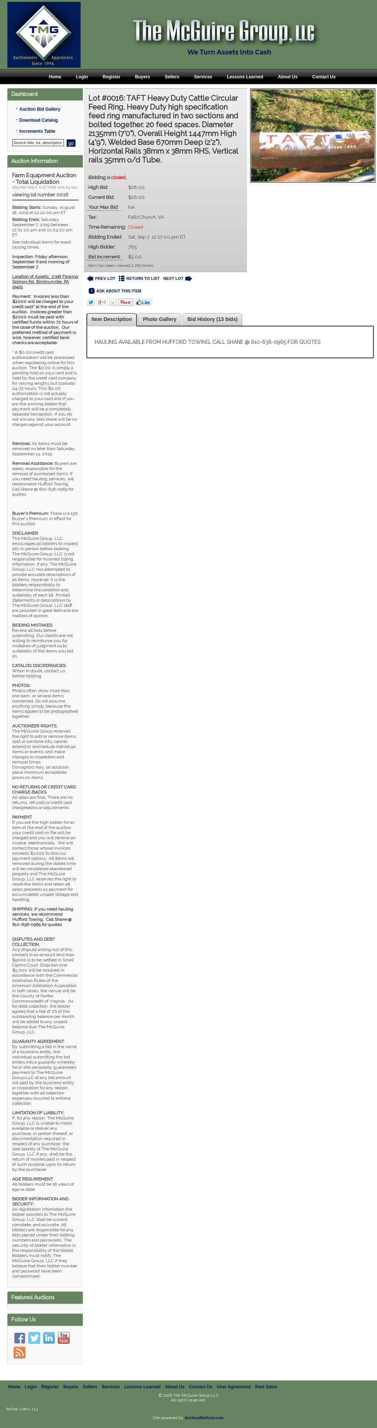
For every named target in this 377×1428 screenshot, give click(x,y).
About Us (287, 76)
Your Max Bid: (103, 207)
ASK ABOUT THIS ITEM (115, 291)
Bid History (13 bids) (212, 319)
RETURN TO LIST (139, 278)
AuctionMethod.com (203, 1417)
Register (111, 76)
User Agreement (234, 1386)
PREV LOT (101, 278)
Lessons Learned (245, 76)
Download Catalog (38, 120)
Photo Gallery (159, 319)
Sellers (172, 76)
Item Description (112, 319)
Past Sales (266, 1386)
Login (82, 76)
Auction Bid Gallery (39, 109)
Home (55, 76)
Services (203, 76)
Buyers (142, 76)
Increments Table (37, 131)
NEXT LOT (177, 278)
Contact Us (323, 76)
